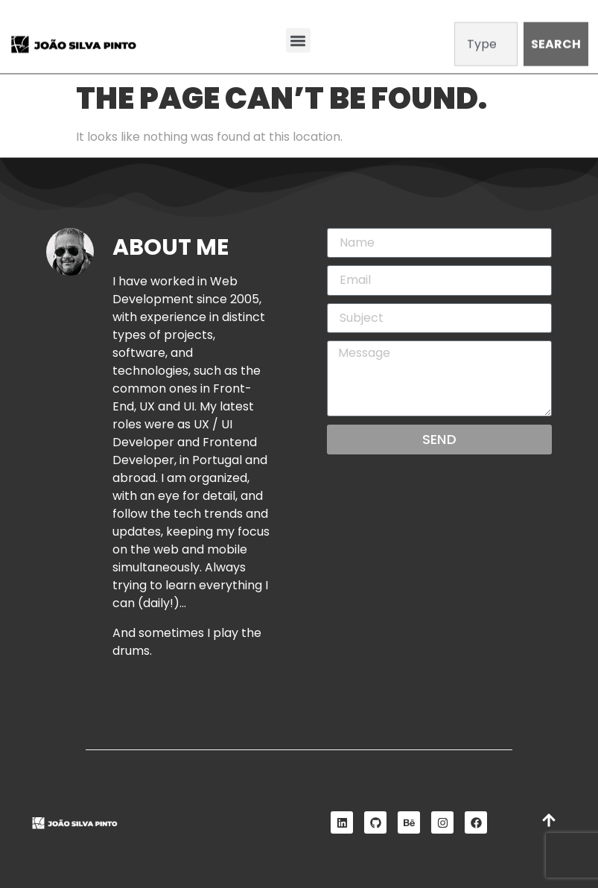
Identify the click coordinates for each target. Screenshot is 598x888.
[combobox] (486, 43)
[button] (298, 39)
